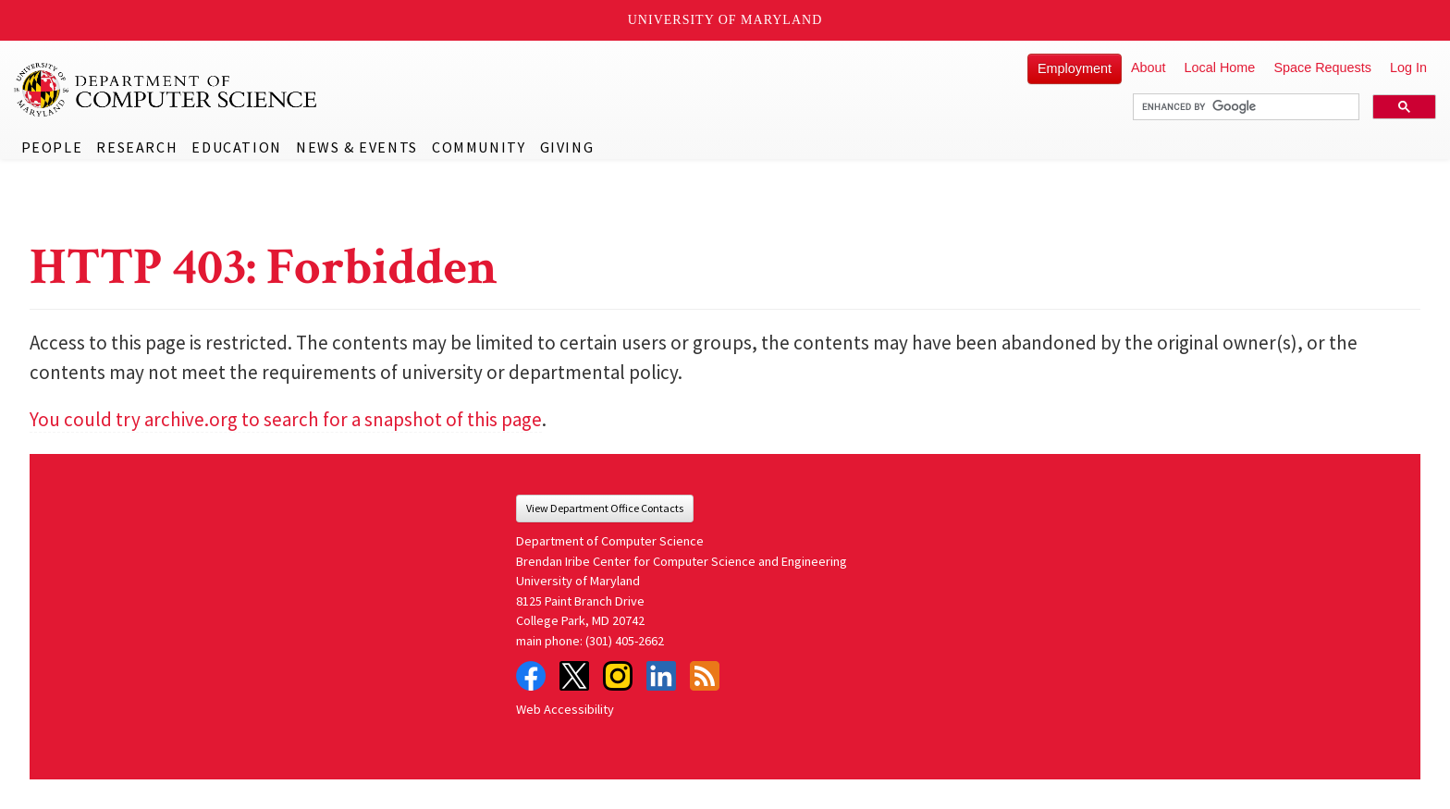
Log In (1408, 67)
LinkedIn (661, 676)
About (1148, 67)
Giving (567, 147)
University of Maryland (725, 20)
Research (137, 147)
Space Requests (1322, 67)
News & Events (357, 147)
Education (236, 147)
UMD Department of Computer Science (166, 89)
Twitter (574, 676)
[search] (1244, 107)
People (52, 147)
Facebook (531, 676)
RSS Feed (704, 676)
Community (478, 147)
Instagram (618, 676)
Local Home (1220, 67)
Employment (1075, 68)
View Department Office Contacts (604, 508)
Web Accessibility (565, 709)
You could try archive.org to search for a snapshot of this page (286, 419)
